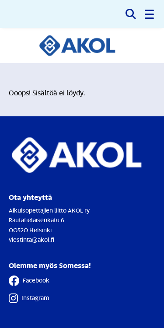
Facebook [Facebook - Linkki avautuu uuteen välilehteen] (29, 281)
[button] (150, 14)
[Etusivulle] (82, 45)
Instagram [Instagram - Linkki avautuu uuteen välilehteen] (29, 298)
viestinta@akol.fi (31, 239)
